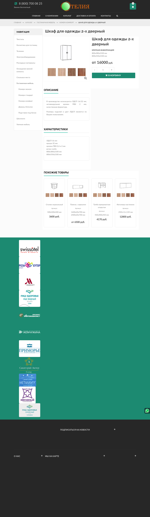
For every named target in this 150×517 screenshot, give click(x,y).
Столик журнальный (54, 204)
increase (111, 69)
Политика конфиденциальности (27, 493)
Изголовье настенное (125, 204)
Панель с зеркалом (78, 204)
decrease (94, 69)
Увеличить (85, 78)
